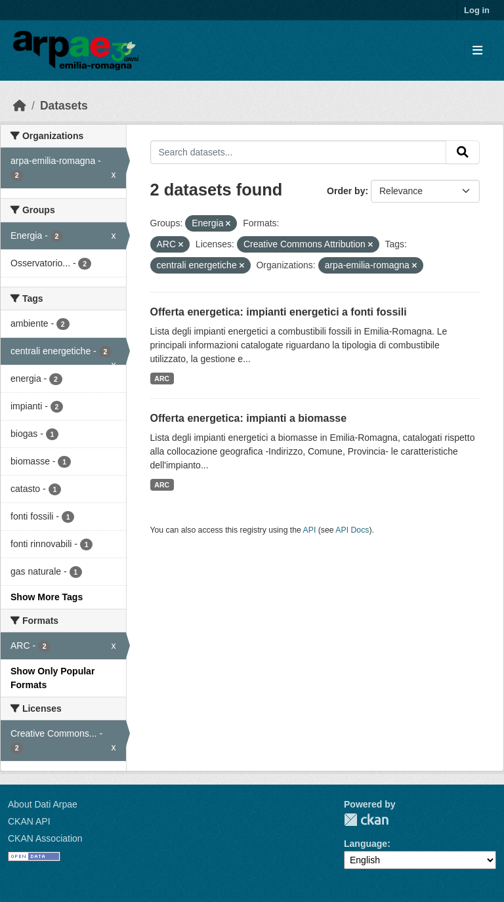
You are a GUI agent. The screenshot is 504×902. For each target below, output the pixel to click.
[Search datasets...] (298, 152)
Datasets (64, 105)
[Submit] (463, 152)
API (309, 530)
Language (365, 843)
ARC (161, 378)
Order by (346, 191)
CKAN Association (45, 838)
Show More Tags (46, 597)
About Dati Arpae (42, 804)
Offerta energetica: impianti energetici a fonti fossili (278, 312)
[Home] (19, 105)
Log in (477, 10)
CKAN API (29, 821)
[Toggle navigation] (477, 50)
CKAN (366, 820)
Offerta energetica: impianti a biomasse (248, 418)
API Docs (352, 530)
